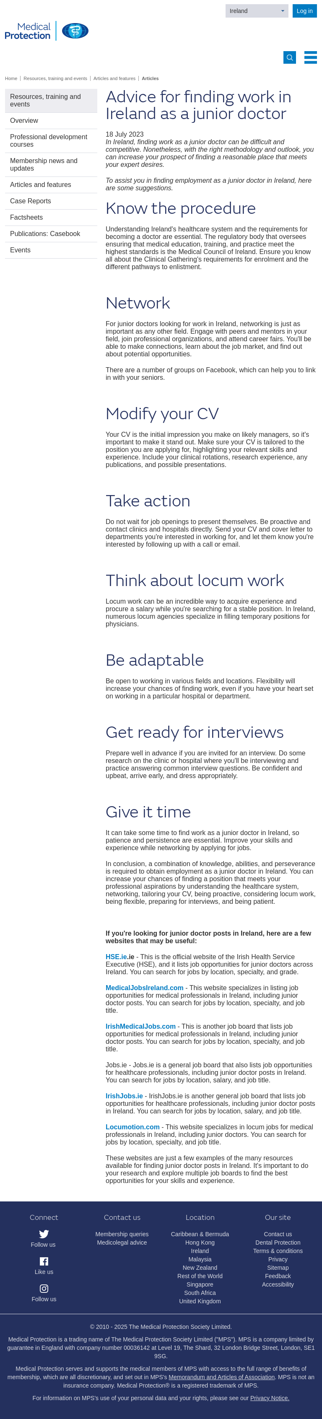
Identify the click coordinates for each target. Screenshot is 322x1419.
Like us (44, 1272)
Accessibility (278, 1284)
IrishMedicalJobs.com (141, 1026)
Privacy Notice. (269, 1398)
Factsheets (26, 217)
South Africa (200, 1292)
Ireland (239, 11)
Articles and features (114, 78)
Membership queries (122, 1234)
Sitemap (277, 1267)
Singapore (200, 1284)
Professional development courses (48, 140)
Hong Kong (200, 1242)
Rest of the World (200, 1276)
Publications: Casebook (45, 233)
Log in (305, 11)
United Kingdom (200, 1301)
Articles (150, 78)
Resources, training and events (55, 78)
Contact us (278, 1234)
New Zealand (200, 1267)
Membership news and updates (44, 164)
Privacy (278, 1259)
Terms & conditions (278, 1251)
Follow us (43, 1244)
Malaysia (199, 1259)
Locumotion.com (133, 1127)
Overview (24, 120)
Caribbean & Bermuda (200, 1234)
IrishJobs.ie (124, 1096)
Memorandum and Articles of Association (222, 1377)
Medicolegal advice (122, 1242)
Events (20, 250)
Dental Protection (277, 1242)
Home (11, 78)
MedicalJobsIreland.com (145, 987)
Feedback (278, 1276)
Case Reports (30, 201)
